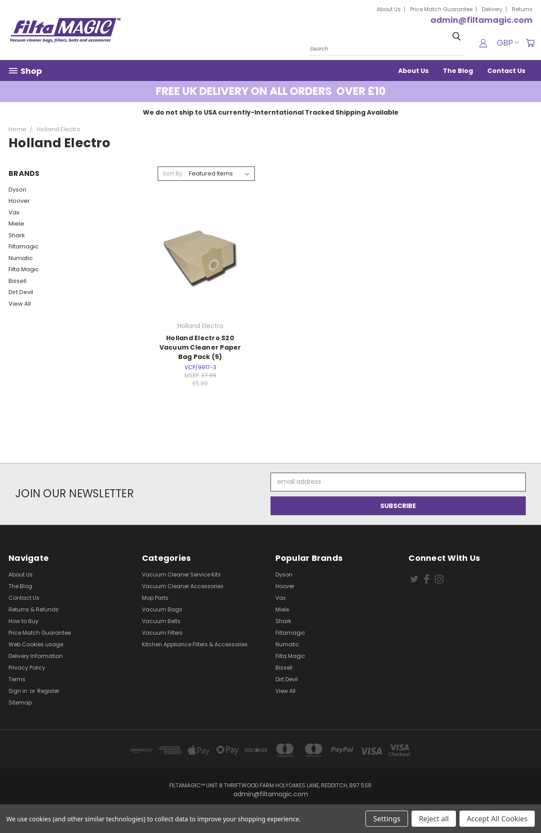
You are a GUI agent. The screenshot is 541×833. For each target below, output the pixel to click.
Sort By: (173, 173)
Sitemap (20, 702)
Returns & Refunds (34, 609)
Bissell (17, 281)
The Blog (458, 70)
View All (20, 303)
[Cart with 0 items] (530, 42)
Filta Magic (24, 269)
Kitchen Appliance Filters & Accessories (195, 644)
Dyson (17, 189)
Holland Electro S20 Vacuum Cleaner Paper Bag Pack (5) (200, 347)
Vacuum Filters (162, 632)
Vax (14, 212)
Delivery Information (36, 656)
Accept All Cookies (497, 819)
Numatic (21, 258)
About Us (389, 9)
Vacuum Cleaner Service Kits (181, 574)
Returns (522, 9)
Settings (386, 819)
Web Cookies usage (36, 644)
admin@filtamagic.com (481, 20)
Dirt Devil (21, 292)
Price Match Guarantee (441, 9)
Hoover (19, 201)
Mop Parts (155, 598)
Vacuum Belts (161, 621)
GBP (508, 42)
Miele (16, 223)
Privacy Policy (27, 667)
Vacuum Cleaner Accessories (182, 586)
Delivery (492, 9)
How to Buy (24, 621)
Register (48, 691)
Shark (17, 235)
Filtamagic (24, 246)
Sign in (19, 691)
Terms (17, 679)
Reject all (434, 819)
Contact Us (506, 70)
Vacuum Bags (162, 609)
